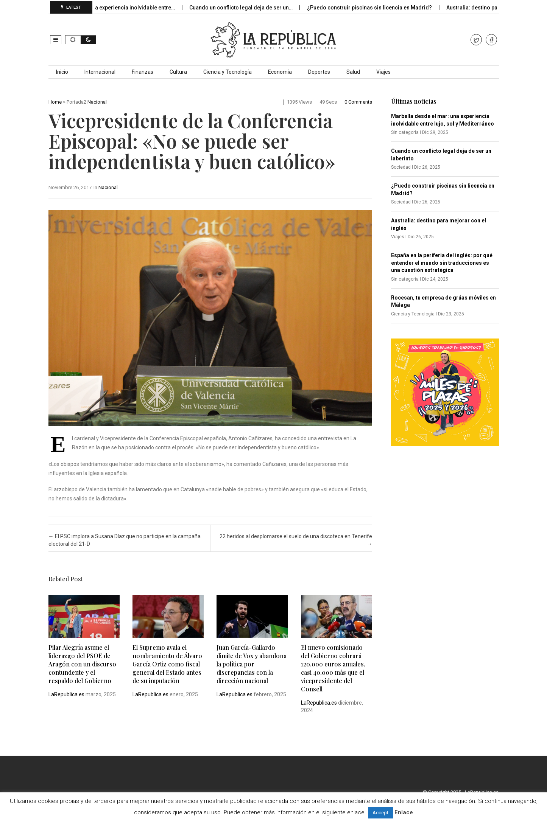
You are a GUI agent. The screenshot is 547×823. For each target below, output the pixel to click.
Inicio (62, 72)
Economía (280, 72)
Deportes (319, 72)
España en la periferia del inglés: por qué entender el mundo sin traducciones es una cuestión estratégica (441, 262)
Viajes (383, 72)
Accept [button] (380, 812)
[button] (55, 39)
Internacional (99, 72)
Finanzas (142, 72)
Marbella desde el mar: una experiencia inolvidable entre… (108, 8)
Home (55, 102)
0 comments (358, 102)
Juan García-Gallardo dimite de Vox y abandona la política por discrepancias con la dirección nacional (252, 664)
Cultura (178, 72)
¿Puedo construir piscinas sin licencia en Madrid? (375, 8)
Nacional (97, 102)
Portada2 (76, 102)
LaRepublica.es (66, 694)
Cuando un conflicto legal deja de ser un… (246, 8)
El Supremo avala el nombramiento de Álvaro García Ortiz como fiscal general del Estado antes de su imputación (167, 664)
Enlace (403, 812)
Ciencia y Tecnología (227, 72)
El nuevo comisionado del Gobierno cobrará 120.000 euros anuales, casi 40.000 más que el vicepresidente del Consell (333, 668)
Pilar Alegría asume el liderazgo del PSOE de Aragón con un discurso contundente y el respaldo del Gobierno (82, 664)
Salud (353, 72)
